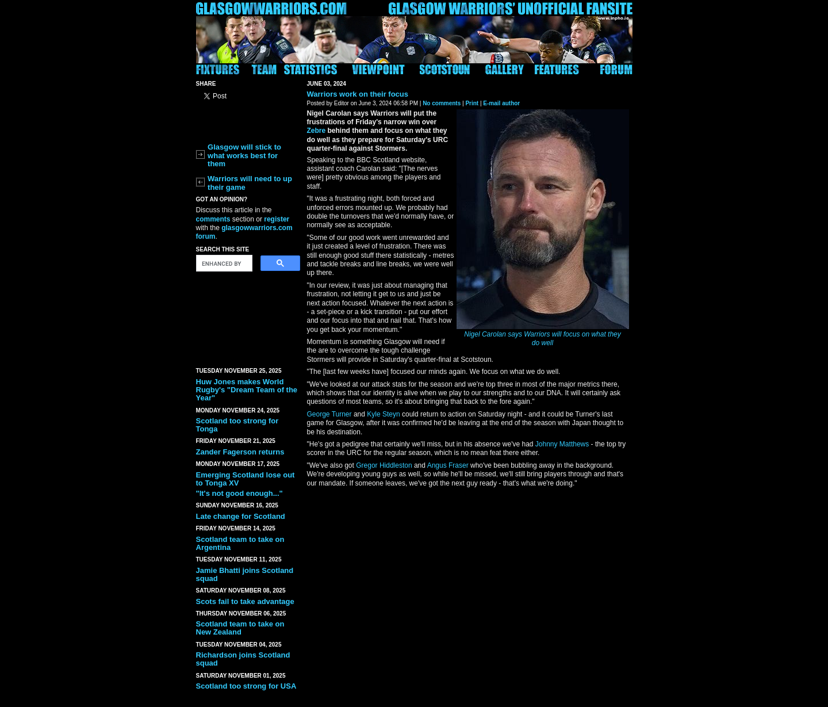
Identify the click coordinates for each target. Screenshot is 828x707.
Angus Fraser (448, 465)
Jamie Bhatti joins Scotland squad (245, 574)
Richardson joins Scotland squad (243, 659)
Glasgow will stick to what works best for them (244, 155)
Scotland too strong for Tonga (237, 424)
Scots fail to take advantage (245, 601)
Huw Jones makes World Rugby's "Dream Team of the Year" (247, 390)
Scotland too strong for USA (246, 686)
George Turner (329, 414)
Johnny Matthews (562, 444)
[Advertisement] (248, 317)
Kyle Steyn (383, 414)
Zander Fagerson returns (240, 452)
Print (471, 103)
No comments (442, 103)
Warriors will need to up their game (250, 182)
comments (213, 219)
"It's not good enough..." (239, 493)
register (276, 219)
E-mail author (501, 103)
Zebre (316, 131)
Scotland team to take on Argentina (240, 543)
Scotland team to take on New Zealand (240, 628)
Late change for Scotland (240, 516)
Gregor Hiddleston (384, 465)
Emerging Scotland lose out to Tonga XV (245, 479)
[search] (223, 263)
